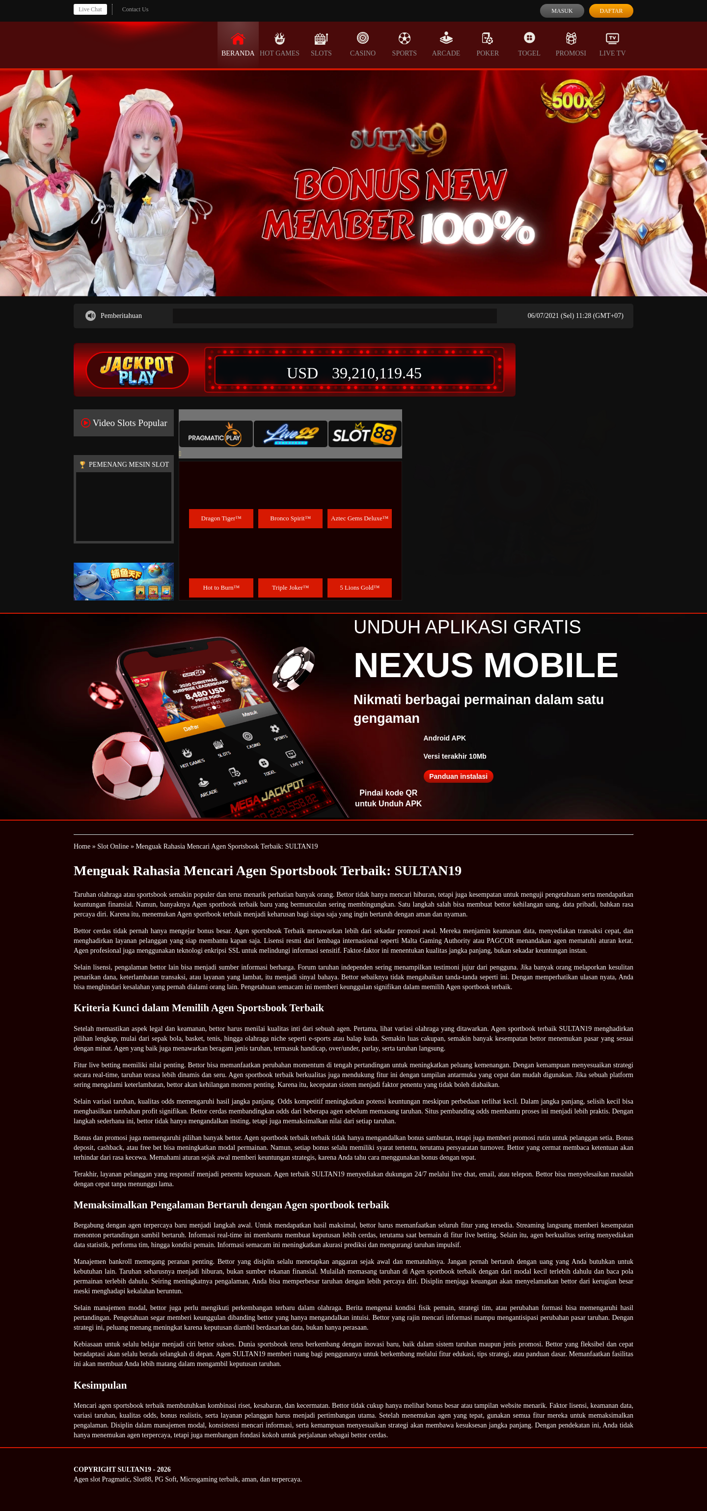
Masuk (561, 10)
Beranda (238, 44)
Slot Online (113, 846)
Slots (321, 44)
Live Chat (90, 9)
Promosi (571, 44)
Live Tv (612, 44)
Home (82, 846)
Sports (404, 44)
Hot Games (279, 44)
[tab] (216, 434)
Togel (529, 44)
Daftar (611, 10)
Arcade (446, 44)
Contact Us (135, 9)
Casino (363, 44)
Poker (487, 44)
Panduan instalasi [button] (458, 776)
